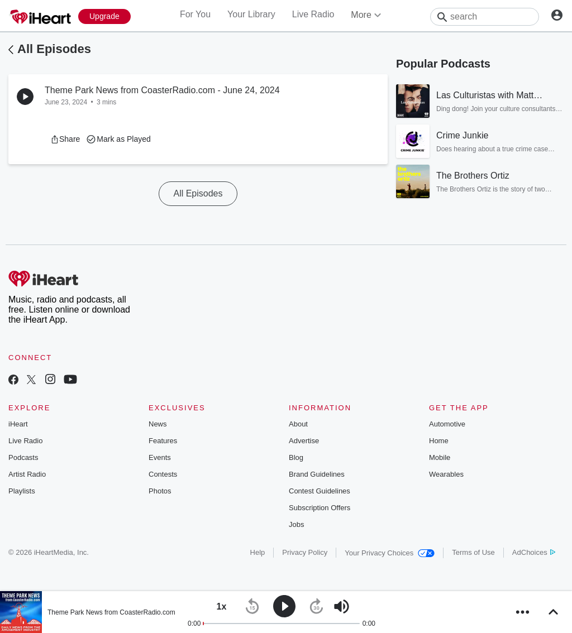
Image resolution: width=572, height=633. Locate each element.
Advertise (304, 441)
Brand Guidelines (317, 474)
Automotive (447, 424)
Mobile (439, 457)
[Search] (484, 17)
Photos (160, 491)
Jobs (296, 524)
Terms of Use (473, 552)
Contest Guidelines (319, 491)
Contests (163, 474)
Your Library (251, 14)
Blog (296, 457)
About (298, 424)
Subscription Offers (319, 507)
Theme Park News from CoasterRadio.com (111, 612)
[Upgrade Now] (104, 16)
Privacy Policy (304, 552)
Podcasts (23, 457)
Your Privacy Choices (390, 553)
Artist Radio (27, 474)
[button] (65, 139)
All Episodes (54, 49)
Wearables (446, 474)
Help (257, 552)
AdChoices (533, 552)
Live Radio (313, 14)
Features (163, 441)
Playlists (21, 491)
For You (195, 14)
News (158, 424)
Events (160, 457)
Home (439, 441)
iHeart (18, 424)
